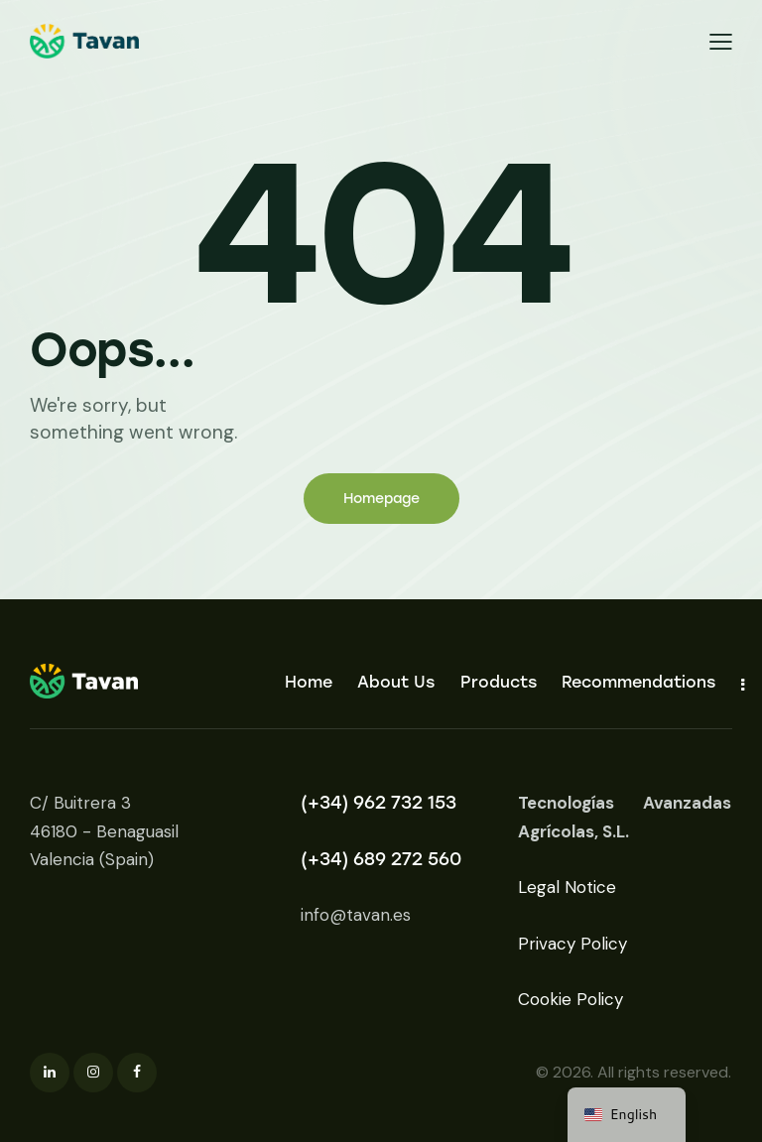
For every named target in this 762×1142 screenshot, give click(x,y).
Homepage (381, 498)
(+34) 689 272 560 (381, 859)
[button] (720, 41)
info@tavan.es (356, 915)
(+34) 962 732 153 (378, 803)
